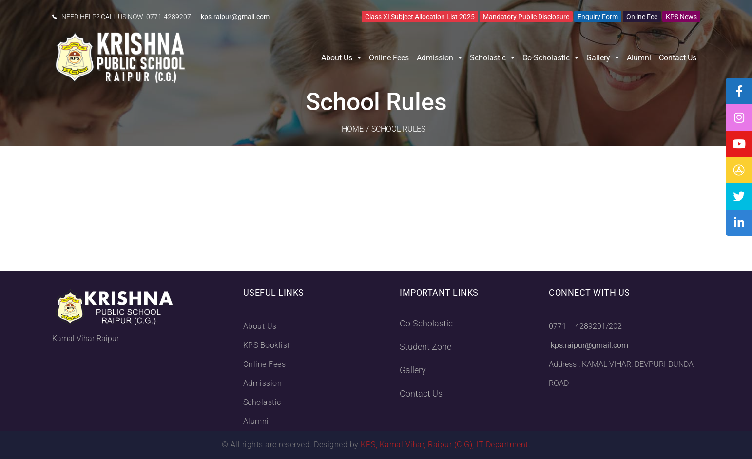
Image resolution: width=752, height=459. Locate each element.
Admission (435, 57)
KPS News (681, 16)
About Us (336, 57)
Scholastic (488, 57)
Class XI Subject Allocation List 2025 (420, 16)
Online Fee (641, 16)
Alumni (639, 57)
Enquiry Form (598, 16)
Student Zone (425, 347)
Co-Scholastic (546, 57)
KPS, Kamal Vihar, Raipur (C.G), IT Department (444, 444)
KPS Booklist (266, 345)
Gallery (598, 57)
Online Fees (389, 57)
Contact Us (677, 57)
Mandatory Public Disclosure (526, 16)
